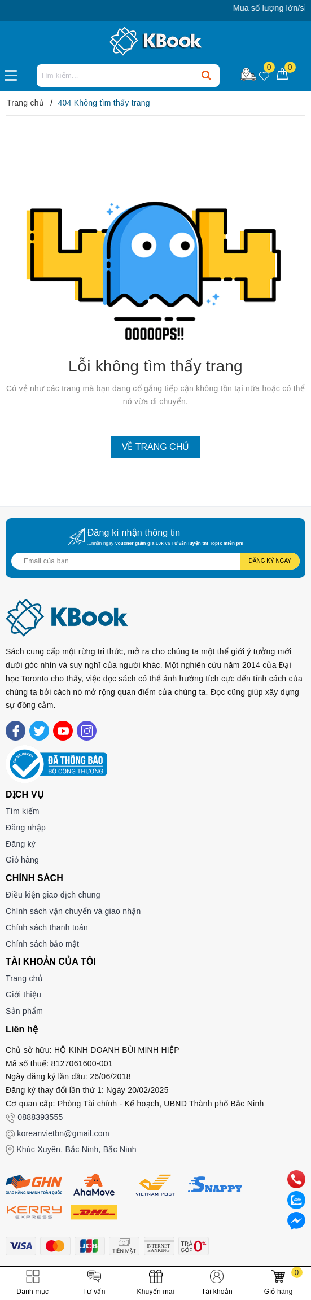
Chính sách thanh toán (47, 927)
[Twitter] (39, 731)
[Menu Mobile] (14, 74)
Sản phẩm (24, 1011)
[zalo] (296, 1199)
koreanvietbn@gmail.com (63, 1133)
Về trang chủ (155, 447)
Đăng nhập (26, 827)
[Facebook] (15, 731)
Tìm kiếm (23, 811)
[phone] (296, 1179)
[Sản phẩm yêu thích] (264, 74)
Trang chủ (24, 978)
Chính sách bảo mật (42, 943)
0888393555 (40, 1117)
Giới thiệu (23, 994)
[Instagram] (87, 731)
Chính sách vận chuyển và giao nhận (73, 911)
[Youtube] (63, 731)
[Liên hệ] (296, 1220)
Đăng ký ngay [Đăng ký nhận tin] (270, 561)
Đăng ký (21, 843)
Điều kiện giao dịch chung (53, 894)
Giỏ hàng (22, 859)
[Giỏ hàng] (282, 74)
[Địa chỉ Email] (155, 561)
